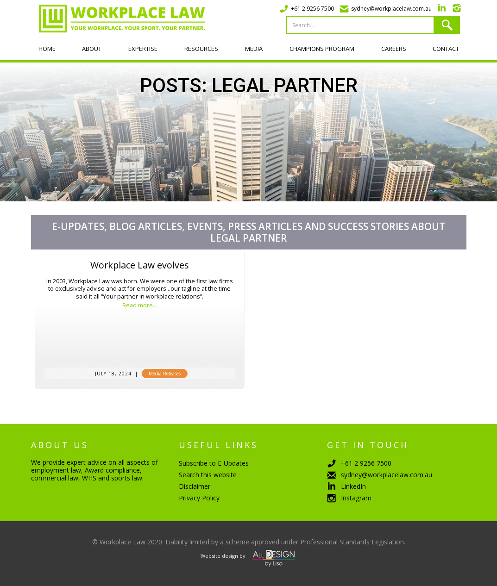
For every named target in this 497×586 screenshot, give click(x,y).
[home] (118, 18)
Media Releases (165, 373)
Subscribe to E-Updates (214, 463)
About (91, 48)
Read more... (139, 306)
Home (47, 48)
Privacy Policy (199, 497)
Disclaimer (194, 486)
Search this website (208, 474)
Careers (393, 48)
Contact (446, 48)
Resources (201, 48)
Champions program (321, 48)
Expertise (142, 48)
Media (254, 48)
